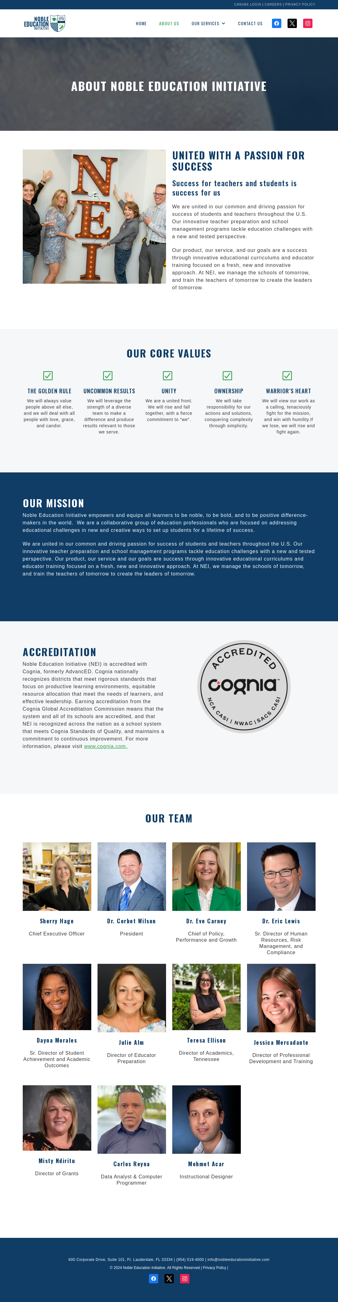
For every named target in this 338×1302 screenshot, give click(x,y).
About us (169, 23)
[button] (208, 23)
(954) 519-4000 (190, 1259)
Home (141, 23)
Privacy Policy (300, 4)
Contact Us (250, 23)
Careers (273, 4)
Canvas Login (247, 4)
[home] (44, 23)
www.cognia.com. (106, 746)
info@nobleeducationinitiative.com (238, 1259)
